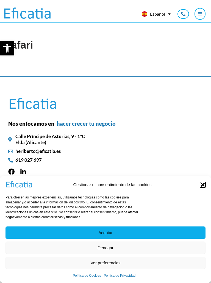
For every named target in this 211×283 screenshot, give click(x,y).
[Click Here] (200, 14)
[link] (7, 48)
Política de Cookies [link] (87, 276)
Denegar (105, 247)
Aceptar (105, 232)
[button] (203, 184)
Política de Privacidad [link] (119, 276)
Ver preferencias (105, 262)
